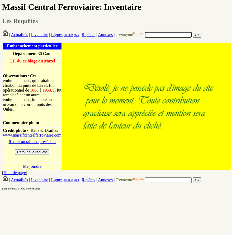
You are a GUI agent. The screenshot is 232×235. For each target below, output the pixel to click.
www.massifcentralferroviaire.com (32, 135)
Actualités (19, 34)
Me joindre (32, 166)
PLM (70, 35)
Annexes (105, 34)
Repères (88, 34)
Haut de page (14, 172)
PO (65, 35)
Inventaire (39, 34)
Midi (76, 35)
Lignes (57, 34)
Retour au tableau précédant (32, 141)
